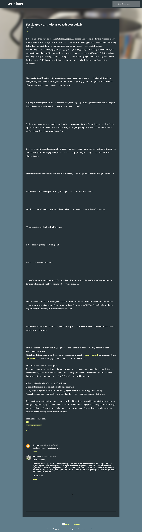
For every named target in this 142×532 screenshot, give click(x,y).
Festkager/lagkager (34, 425)
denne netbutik (91, 355)
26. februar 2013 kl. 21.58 (49, 445)
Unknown (36, 445)
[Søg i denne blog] (128, 4)
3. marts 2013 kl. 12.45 (49, 456)
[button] (27, 32)
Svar (35, 452)
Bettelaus (14, 4)
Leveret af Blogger (71, 524)
